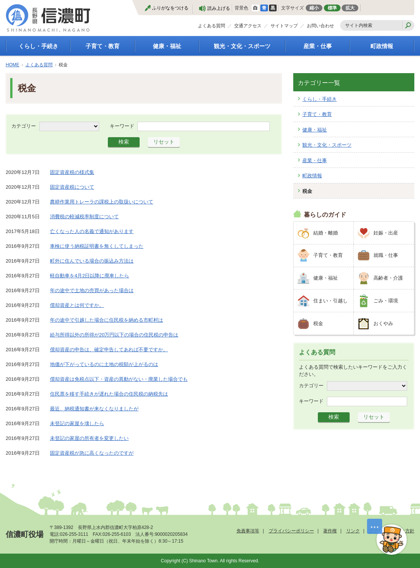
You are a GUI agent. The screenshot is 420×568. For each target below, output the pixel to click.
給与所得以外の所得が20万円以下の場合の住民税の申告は (114, 335)
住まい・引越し (330, 301)
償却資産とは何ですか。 (77, 305)
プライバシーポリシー (291, 531)
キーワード (122, 125)
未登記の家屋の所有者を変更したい (89, 438)
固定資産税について (72, 187)
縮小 (314, 8)
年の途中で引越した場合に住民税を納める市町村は (106, 320)
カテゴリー (23, 125)
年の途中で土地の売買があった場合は (92, 290)
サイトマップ (284, 25)
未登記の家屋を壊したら (77, 423)
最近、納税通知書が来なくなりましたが (94, 409)
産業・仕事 (317, 46)
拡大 (350, 8)
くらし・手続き (38, 46)
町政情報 (381, 46)
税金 (307, 191)
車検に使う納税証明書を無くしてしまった (96, 246)
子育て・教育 (103, 46)
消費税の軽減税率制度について (84, 216)
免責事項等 (247, 531)
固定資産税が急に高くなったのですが (92, 453)
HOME (12, 64)
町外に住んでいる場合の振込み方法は (92, 261)
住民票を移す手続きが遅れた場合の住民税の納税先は (109, 394)
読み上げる (218, 8)
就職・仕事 (385, 255)
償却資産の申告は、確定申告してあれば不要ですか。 (109, 349)
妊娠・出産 (385, 233)
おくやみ (383, 323)
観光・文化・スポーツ (242, 46)
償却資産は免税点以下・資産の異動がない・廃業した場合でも (119, 379)
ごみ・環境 (385, 301)
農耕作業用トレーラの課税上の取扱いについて (101, 202)
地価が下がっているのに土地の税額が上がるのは (104, 364)
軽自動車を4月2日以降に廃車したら (89, 276)
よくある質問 (211, 25)
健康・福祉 (167, 46)
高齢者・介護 (388, 278)
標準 (332, 8)
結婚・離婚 (325, 233)
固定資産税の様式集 (72, 172)
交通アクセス (247, 25)
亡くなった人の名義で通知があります (92, 231)
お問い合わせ (320, 25)
